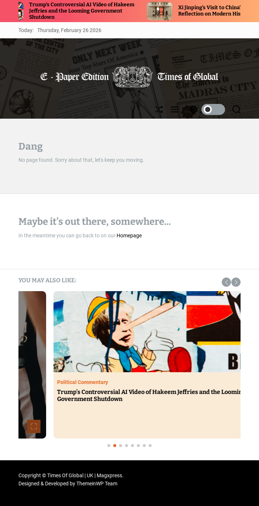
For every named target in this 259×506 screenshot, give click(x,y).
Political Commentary (138, 382)
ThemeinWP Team (96, 483)
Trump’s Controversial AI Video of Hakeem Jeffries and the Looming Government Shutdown (90, 10)
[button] (226, 282)
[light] (205, 109)
